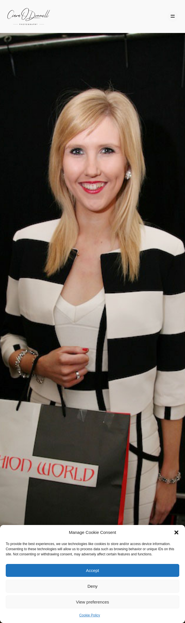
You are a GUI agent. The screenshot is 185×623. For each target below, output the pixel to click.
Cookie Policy (89, 615)
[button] (176, 532)
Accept (92, 570)
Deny (92, 586)
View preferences (92, 602)
